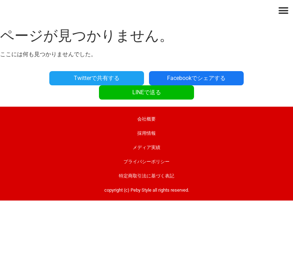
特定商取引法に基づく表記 (146, 161)
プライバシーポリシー (146, 147)
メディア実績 (146, 133)
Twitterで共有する (53, 78)
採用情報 (146, 119)
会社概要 (146, 104)
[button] (283, 10)
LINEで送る (240, 78)
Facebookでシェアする (146, 78)
